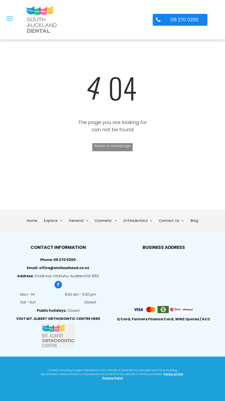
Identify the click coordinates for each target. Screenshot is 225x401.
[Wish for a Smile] (195, 184)
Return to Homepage (112, 145)
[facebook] (58, 285)
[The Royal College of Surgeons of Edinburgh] (153, 184)
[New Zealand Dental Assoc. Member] (71, 184)
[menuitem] (32, 220)
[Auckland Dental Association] (112, 184)
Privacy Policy (112, 378)
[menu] (9, 18)
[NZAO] (29, 184)
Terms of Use (173, 374)
